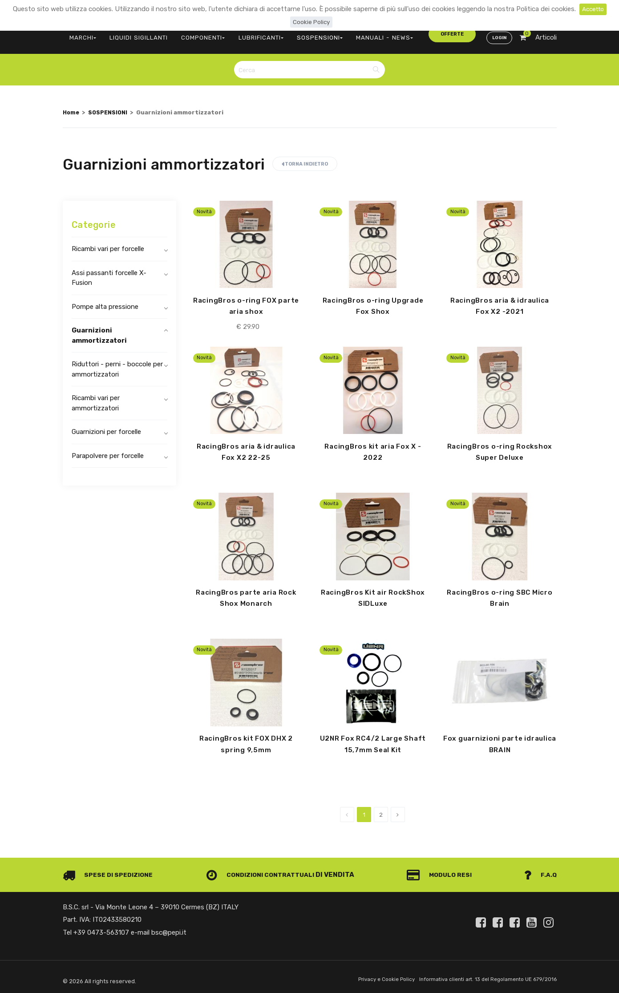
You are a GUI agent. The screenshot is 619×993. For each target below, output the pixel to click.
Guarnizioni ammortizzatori (99, 329)
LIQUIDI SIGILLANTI (131, 33)
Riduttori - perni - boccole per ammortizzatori (117, 363)
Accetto (593, 9)
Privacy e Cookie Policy (373, 976)
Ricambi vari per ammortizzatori (96, 397)
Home (72, 105)
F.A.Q (539, 871)
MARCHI (80, 33)
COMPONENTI (190, 33)
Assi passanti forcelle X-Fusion (109, 272)
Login (498, 33)
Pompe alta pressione (105, 300)
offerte (408, 33)
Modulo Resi (442, 871)
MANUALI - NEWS (353, 33)
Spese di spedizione (110, 871)
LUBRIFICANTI (242, 33)
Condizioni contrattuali (263, 871)
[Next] (398, 811)
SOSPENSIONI (295, 33)
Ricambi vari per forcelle (108, 243)
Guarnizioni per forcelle (106, 426)
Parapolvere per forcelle (108, 450)
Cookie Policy (311, 22)
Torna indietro (305, 158)
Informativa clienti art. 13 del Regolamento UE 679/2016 (482, 976)
